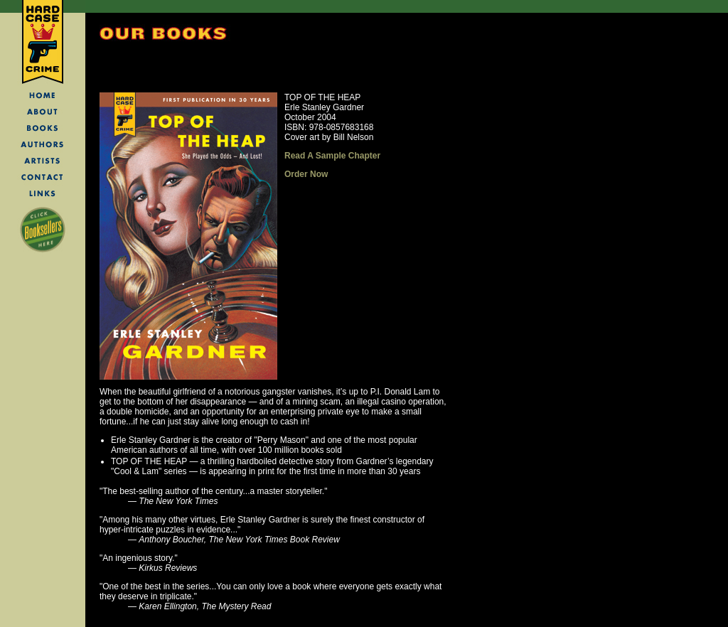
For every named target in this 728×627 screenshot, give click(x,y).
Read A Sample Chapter (332, 156)
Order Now (306, 174)
